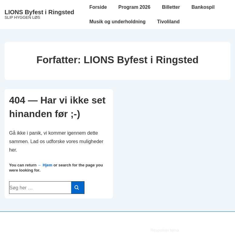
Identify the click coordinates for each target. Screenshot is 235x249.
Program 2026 (134, 7)
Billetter (171, 7)
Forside (98, 7)
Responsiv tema (165, 230)
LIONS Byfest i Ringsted (39, 12)
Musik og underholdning (117, 21)
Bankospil (202, 7)
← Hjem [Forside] (45, 165)
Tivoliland (168, 21)
